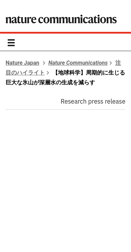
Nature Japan (22, 62)
